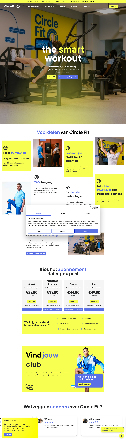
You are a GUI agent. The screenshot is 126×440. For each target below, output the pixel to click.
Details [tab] (63, 213)
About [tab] (88, 213)
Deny (39, 231)
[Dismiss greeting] (124, 427)
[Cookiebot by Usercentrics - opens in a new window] (91, 207)
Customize (63, 231)
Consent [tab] (38, 213)
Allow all (86, 231)
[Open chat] (121, 435)
